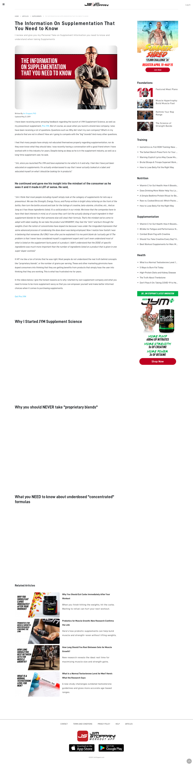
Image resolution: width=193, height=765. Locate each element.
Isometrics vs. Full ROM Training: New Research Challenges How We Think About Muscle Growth (159, 147)
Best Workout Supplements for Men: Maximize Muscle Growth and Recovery (159, 244)
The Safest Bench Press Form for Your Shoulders (159, 152)
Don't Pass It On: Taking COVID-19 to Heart (159, 283)
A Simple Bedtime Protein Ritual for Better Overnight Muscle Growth (159, 196)
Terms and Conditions (82, 724)
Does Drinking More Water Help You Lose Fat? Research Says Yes (159, 190)
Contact (64, 724)
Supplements (37, 16)
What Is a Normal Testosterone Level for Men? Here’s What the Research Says (159, 262)
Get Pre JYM (20, 296)
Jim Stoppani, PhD (29, 113)
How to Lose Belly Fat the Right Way (157, 167)
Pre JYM (45, 126)
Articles (25, 16)
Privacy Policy (104, 724)
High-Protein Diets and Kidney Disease (158, 272)
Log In (187, 5)
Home (17, 16)
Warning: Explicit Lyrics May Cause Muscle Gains (159, 157)
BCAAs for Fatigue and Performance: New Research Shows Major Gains (159, 229)
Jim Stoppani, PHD (96, 4)
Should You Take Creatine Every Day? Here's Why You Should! (159, 239)
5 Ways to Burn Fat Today (151, 267)
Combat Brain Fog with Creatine (155, 234)
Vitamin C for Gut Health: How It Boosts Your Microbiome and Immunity (159, 185)
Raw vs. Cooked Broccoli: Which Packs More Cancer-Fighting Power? (159, 201)
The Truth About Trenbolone (152, 277)
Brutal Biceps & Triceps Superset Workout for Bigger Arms (159, 162)
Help (118, 724)
